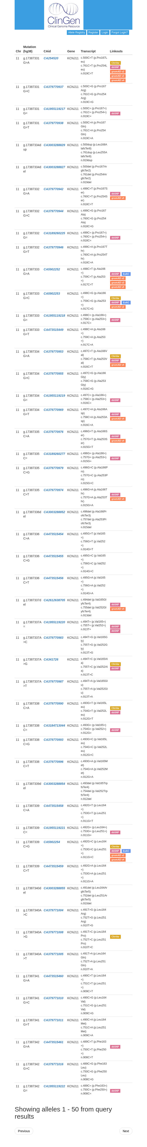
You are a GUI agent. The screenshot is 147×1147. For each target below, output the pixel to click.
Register (93, 32)
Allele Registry (76, 32)
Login (105, 32)
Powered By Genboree (111, 1145)
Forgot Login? (120, 32)
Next (126, 1131)
